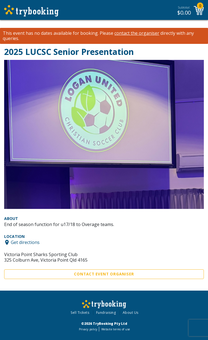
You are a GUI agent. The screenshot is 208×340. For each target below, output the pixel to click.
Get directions (25, 242)
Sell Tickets (80, 312)
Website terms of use (115, 329)
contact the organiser (136, 33)
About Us (130, 312)
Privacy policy (88, 329)
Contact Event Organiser (104, 274)
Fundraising (106, 312)
